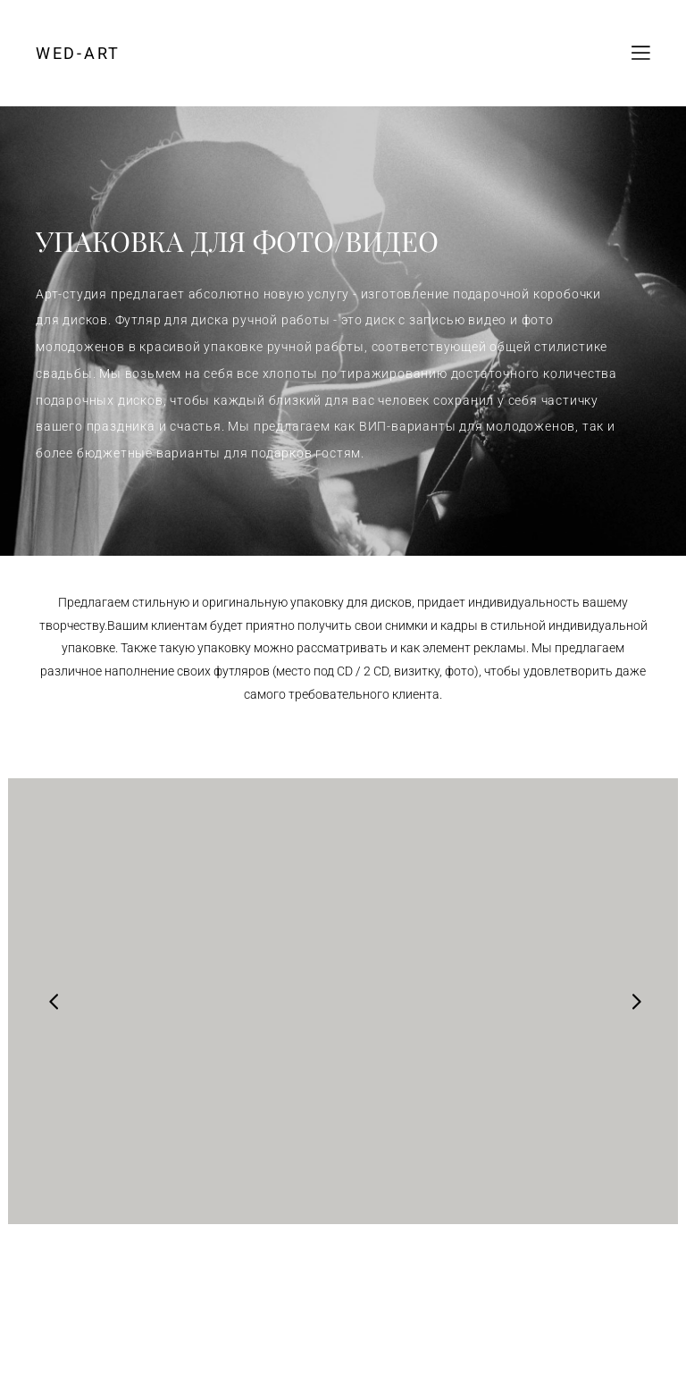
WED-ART (78, 54)
